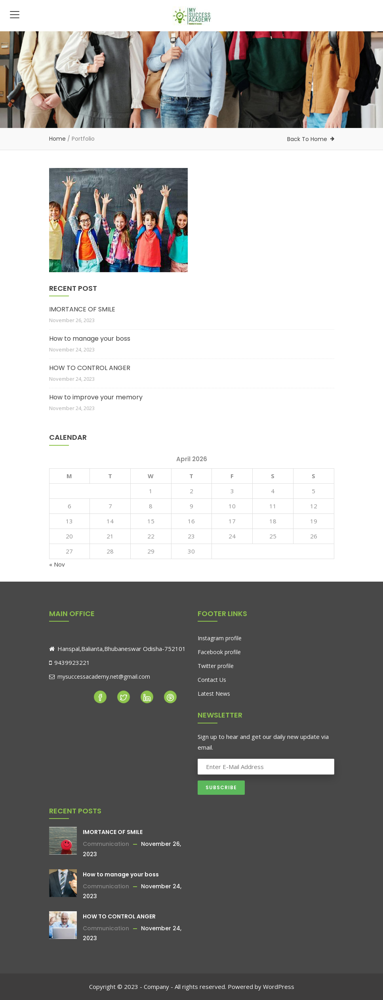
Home (57, 139)
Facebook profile (219, 652)
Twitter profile (216, 666)
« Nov (57, 564)
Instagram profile (220, 638)
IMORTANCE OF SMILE (82, 309)
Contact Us (212, 679)
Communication (106, 844)
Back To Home (307, 139)
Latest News (214, 693)
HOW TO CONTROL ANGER (89, 367)
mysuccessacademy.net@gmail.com (99, 676)
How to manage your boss (89, 338)
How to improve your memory (96, 397)
